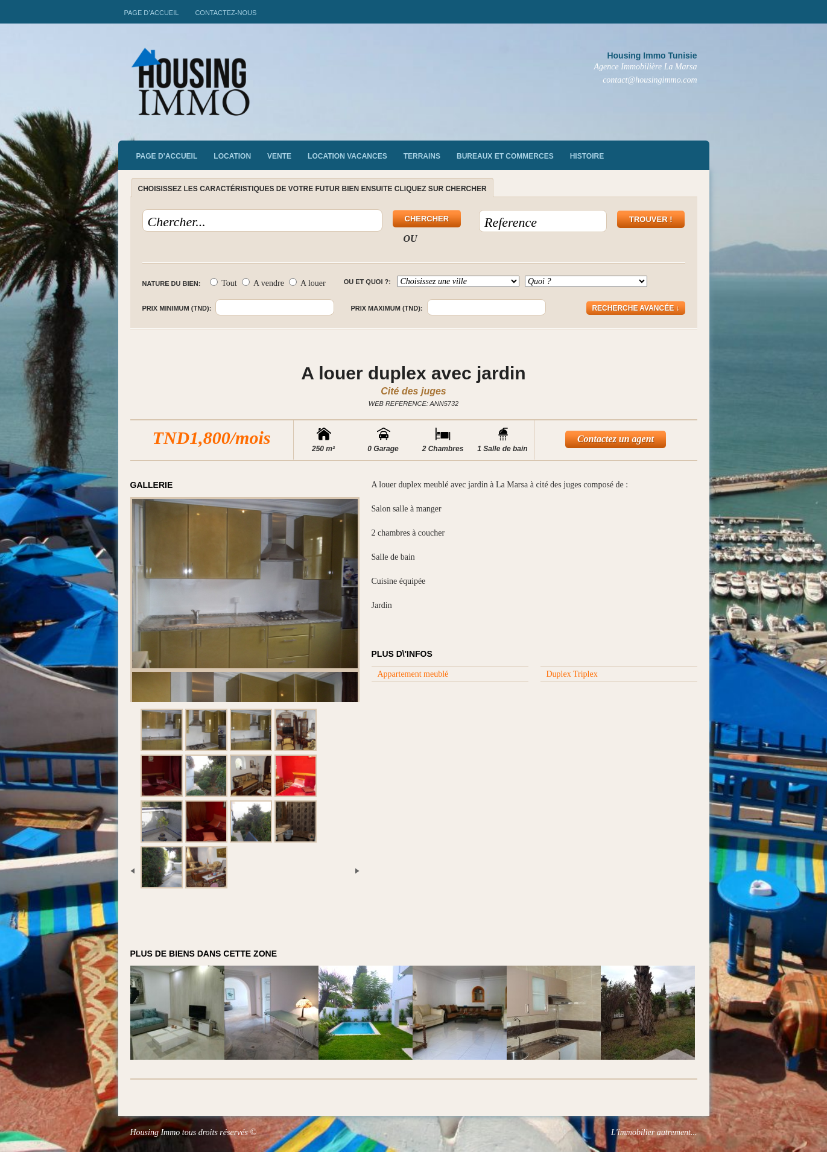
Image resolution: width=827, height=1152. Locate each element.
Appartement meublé (413, 674)
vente (279, 156)
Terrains (422, 156)
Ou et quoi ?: (367, 281)
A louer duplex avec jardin (413, 373)
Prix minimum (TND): (177, 308)
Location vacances (347, 156)
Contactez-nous (225, 12)
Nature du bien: (171, 283)
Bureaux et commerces (505, 156)
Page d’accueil (151, 12)
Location (232, 156)
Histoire (587, 156)
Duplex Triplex (572, 674)
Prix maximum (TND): (386, 308)
